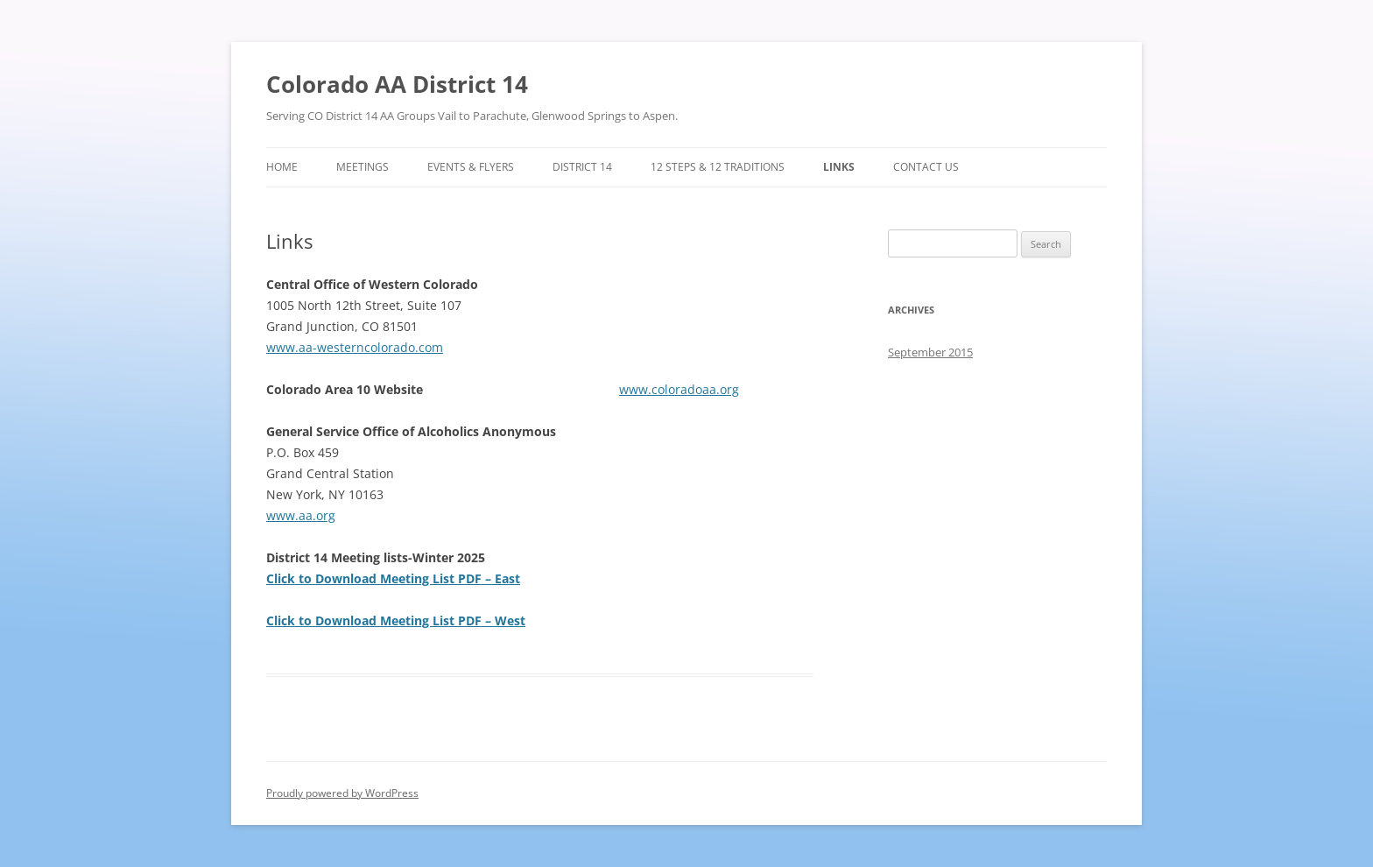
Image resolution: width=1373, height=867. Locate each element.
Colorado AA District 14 (397, 84)
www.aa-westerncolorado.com (354, 347)
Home (282, 166)
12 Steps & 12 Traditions (718, 166)
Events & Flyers (470, 166)
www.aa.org (300, 515)
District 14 (582, 166)
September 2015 (930, 352)
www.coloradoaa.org (679, 389)
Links (839, 166)
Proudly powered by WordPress (342, 793)
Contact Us (926, 166)
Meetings (362, 166)
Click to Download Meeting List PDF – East (393, 578)
